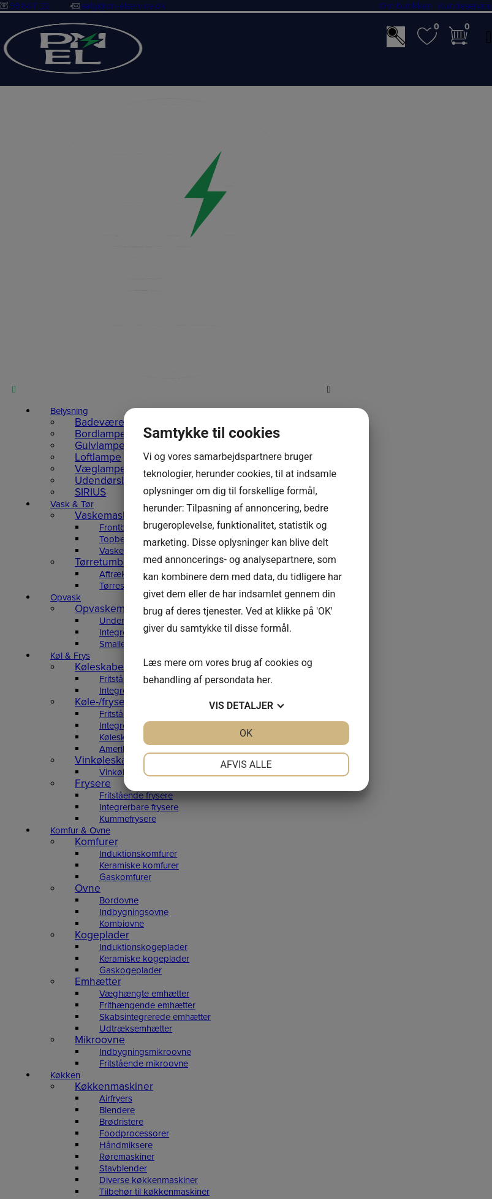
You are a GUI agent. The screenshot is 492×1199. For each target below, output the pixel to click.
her (263, 680)
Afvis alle (245, 764)
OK (246, 733)
